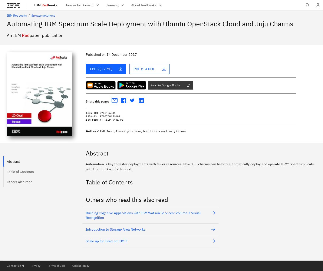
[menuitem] (82, 5)
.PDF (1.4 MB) (149, 69)
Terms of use (56, 266)
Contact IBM (15, 266)
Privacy (35, 266)
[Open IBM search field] (308, 5)
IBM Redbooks (17, 15)
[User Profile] (318, 5)
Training (115, 5)
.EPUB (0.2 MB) (105, 69)
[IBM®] (13, 5)
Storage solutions (43, 15)
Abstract (13, 161)
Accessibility (80, 266)
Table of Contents (20, 172)
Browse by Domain (82, 5)
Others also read (19, 182)
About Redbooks (146, 5)
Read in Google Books (170, 85)
